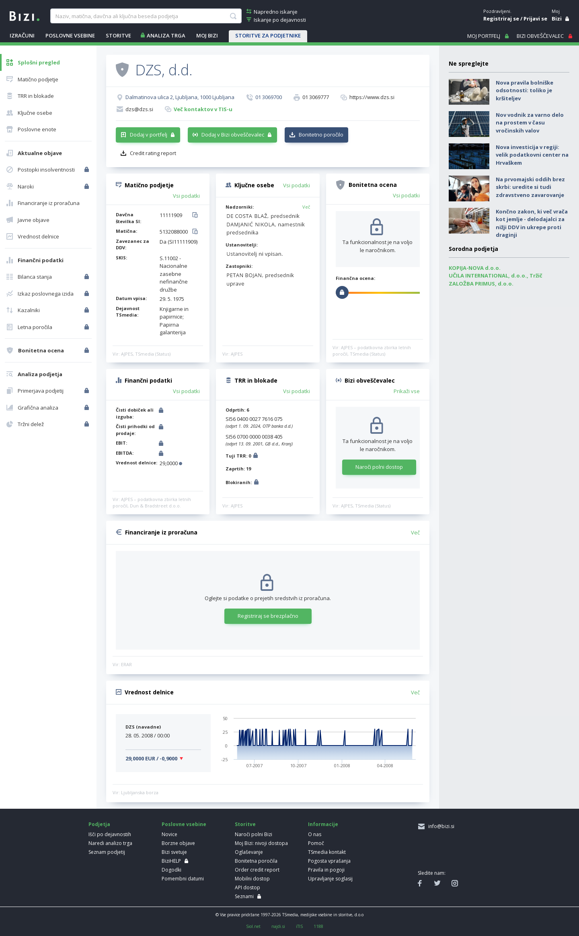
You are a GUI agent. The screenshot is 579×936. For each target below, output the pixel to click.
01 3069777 (315, 97)
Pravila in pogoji (326, 869)
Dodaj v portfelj (148, 134)
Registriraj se (501, 18)
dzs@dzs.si (139, 109)
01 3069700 (268, 97)
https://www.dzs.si (371, 97)
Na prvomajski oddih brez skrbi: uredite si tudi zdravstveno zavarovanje (530, 187)
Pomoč (316, 843)
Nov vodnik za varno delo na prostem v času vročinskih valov (530, 122)
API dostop (247, 887)
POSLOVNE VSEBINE (70, 35)
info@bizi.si (440, 826)
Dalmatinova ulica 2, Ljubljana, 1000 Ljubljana (179, 97)
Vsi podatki (186, 195)
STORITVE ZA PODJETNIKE (268, 35)
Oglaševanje (249, 852)
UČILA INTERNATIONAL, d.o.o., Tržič (495, 275)
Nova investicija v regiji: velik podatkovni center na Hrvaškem (532, 154)
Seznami (244, 896)
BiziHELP (171, 860)
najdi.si (278, 926)
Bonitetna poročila (256, 860)
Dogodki (171, 869)
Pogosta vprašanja (329, 860)
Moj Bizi (207, 35)
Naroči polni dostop (379, 466)
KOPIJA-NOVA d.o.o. (475, 267)
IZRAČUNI (22, 35)
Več (306, 207)
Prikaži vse (407, 391)
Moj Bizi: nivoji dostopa (261, 843)
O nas (314, 834)
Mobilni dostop (252, 878)
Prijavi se (535, 18)
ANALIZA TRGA (166, 35)
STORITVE (118, 35)
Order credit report (257, 869)
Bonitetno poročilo (321, 134)
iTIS (299, 926)
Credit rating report (153, 153)
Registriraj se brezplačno (268, 615)
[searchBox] (145, 16)
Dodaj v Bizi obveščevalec (232, 134)
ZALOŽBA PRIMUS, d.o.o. (481, 283)
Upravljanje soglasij (330, 878)
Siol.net (253, 926)
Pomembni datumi (183, 878)
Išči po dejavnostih (109, 834)
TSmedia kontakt (327, 852)
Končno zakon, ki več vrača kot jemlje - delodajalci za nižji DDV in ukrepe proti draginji (532, 223)
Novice (169, 834)
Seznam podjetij (106, 852)
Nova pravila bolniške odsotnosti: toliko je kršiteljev (524, 90)
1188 (318, 926)
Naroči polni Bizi (253, 834)
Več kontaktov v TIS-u (203, 109)
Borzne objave (178, 843)
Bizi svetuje (174, 852)
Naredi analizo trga (110, 843)
